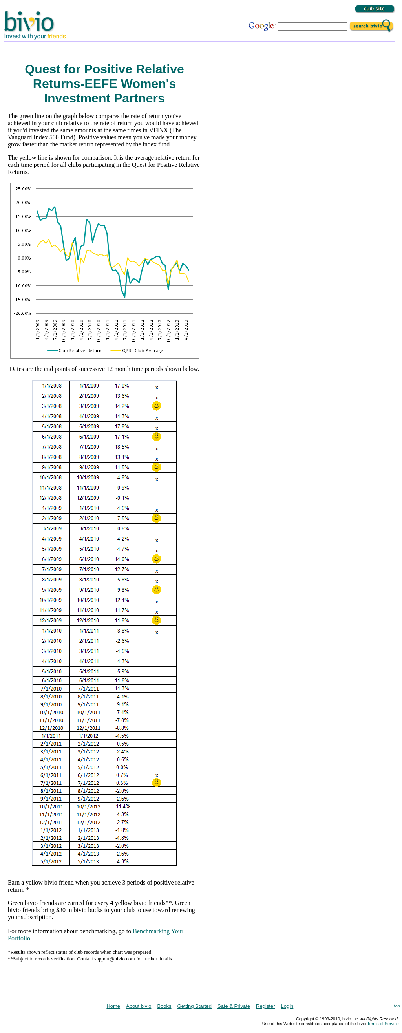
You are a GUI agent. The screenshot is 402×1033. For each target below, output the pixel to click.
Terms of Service (383, 1023)
